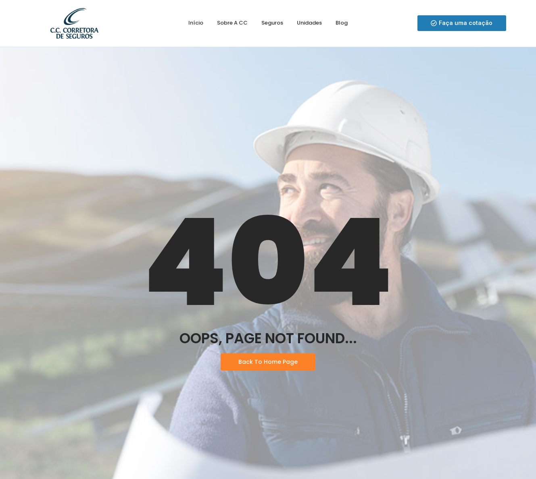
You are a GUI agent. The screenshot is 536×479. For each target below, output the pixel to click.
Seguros (272, 23)
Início (195, 23)
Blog (342, 23)
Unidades (309, 23)
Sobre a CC (232, 23)
